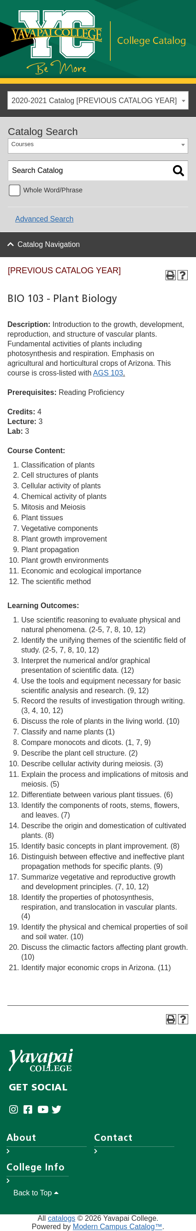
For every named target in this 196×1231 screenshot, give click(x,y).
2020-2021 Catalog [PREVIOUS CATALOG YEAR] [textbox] (94, 101)
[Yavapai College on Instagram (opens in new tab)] (16, 1110)
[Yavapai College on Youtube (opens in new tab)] (44, 1110)
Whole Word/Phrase (53, 190)
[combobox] (98, 100)
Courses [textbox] (23, 144)
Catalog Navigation (49, 244)
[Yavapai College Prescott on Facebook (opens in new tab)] (30, 1110)
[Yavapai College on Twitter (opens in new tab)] (59, 1110)
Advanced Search (44, 219)
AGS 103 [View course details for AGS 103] (108, 373)
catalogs (62, 1218)
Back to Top (36, 1193)
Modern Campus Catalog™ (117, 1227)
